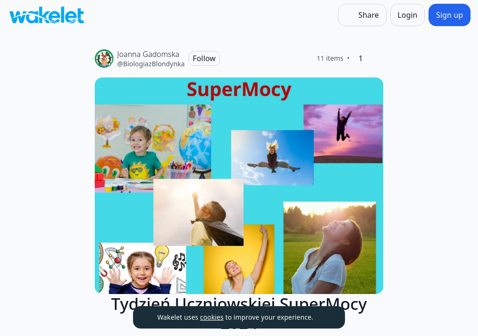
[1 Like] (360, 58)
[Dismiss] (326, 317)
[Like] (375, 58)
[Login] (407, 15)
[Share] (362, 15)
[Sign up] (450, 15)
